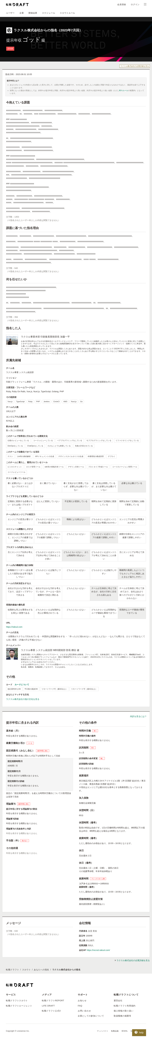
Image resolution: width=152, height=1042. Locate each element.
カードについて (22, 684)
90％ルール (123, 90)
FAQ (80, 1006)
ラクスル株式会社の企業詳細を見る (134, 66)
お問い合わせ (84, 1011)
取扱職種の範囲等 (122, 1016)
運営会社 (118, 1000)
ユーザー (10, 13)
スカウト (26, 969)
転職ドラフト (12, 969)
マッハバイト (102, 1031)
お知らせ (82, 1000)
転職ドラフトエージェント (19, 1006)
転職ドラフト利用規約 (125, 1006)
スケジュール (48, 13)
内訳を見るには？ (138, 716)
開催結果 (32, 13)
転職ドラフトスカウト (17, 1000)
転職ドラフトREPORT (53, 1000)
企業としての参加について (91, 1016)
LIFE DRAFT (48, 1006)
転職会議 (115, 1031)
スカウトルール (67, 13)
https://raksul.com (14, 627)
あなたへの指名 (41, 969)
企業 (21, 13)
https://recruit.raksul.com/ (98, 950)
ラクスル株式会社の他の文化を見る (22, 699)
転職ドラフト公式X (51, 1011)
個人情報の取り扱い (123, 1011)
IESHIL (125, 1031)
